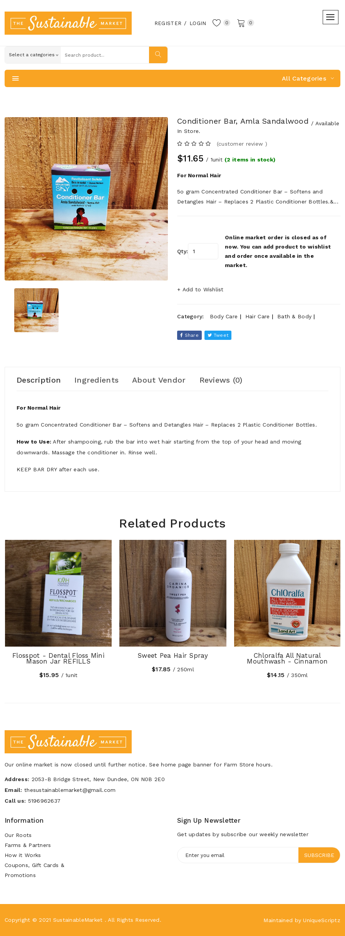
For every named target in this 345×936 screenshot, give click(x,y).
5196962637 (44, 801)
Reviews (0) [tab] (221, 380)
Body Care (224, 316)
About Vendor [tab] (159, 380)
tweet (218, 335)
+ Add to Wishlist (200, 289)
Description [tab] (39, 380)
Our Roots (18, 835)
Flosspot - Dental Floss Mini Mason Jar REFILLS (58, 658)
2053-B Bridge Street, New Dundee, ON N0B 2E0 (98, 779)
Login (197, 23)
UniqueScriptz (321, 920)
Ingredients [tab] (96, 380)
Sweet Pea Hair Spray (172, 655)
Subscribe (319, 855)
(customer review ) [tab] (242, 144)
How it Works (23, 855)
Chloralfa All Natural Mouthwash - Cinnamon (287, 658)
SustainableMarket (78, 920)
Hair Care (257, 316)
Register (167, 23)
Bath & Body (294, 316)
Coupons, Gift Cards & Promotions (34, 870)
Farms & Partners (28, 845)
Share (189, 335)
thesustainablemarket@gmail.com (70, 790)
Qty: (182, 251)
